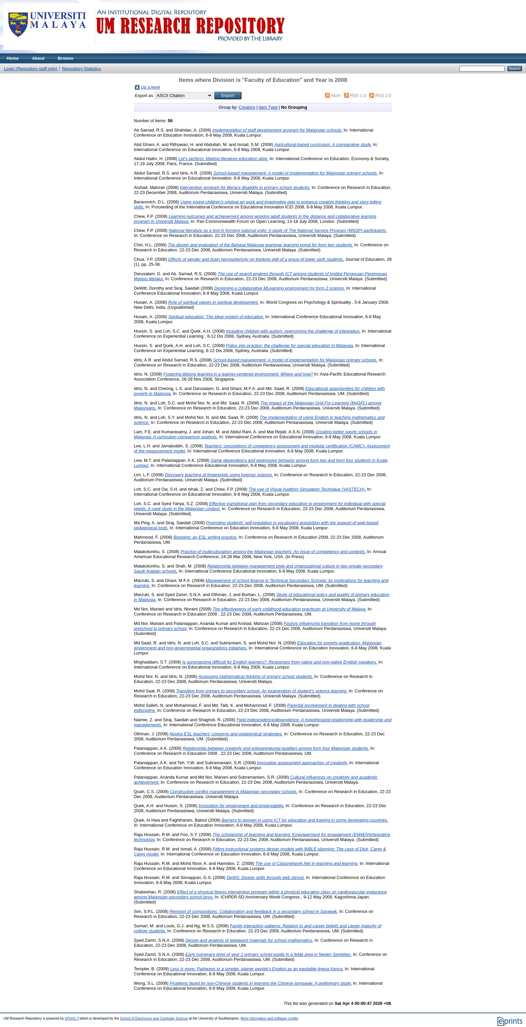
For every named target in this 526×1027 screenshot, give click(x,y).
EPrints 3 (72, 1018)
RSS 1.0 (358, 95)
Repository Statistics (81, 68)
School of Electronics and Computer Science (154, 1018)
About (38, 58)
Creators (247, 107)
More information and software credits (269, 1018)
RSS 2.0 (383, 95)
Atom (336, 95)
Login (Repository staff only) (30, 68)
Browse (65, 58)
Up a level (150, 87)
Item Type (268, 107)
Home (13, 58)
